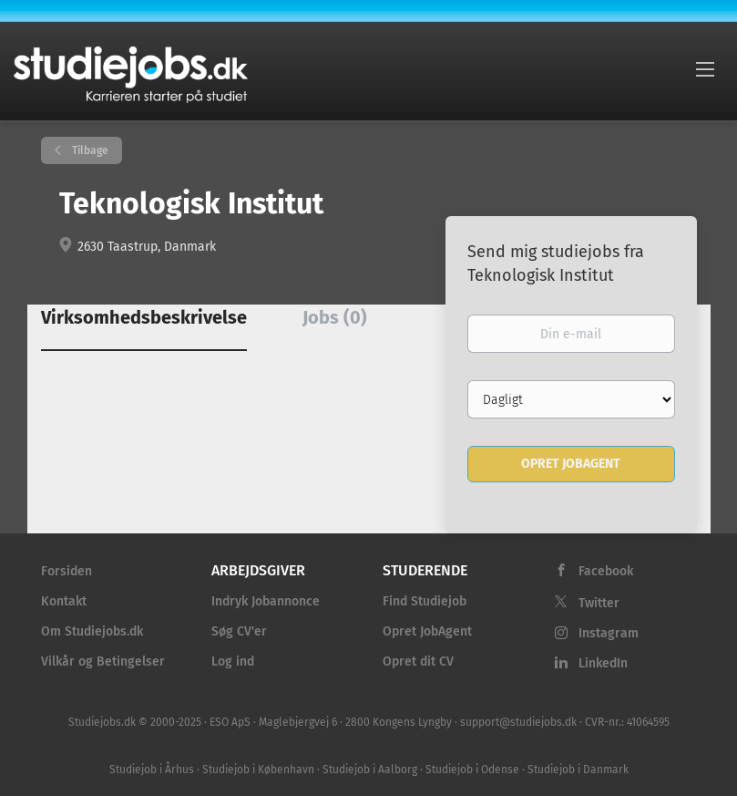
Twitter (598, 603)
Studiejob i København (258, 769)
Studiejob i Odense (472, 769)
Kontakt (64, 601)
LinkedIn (603, 663)
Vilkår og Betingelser (103, 661)
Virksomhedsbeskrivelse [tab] (144, 317)
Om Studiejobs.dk (92, 631)
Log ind (232, 661)
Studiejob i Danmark (578, 769)
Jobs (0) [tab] (334, 317)
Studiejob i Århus (151, 769)
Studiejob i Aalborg (369, 769)
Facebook (605, 571)
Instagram (608, 633)
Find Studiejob (424, 601)
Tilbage (88, 150)
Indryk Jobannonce (265, 601)
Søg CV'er (239, 631)
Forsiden (66, 571)
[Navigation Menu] (705, 68)
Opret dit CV (418, 661)
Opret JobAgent (427, 631)
